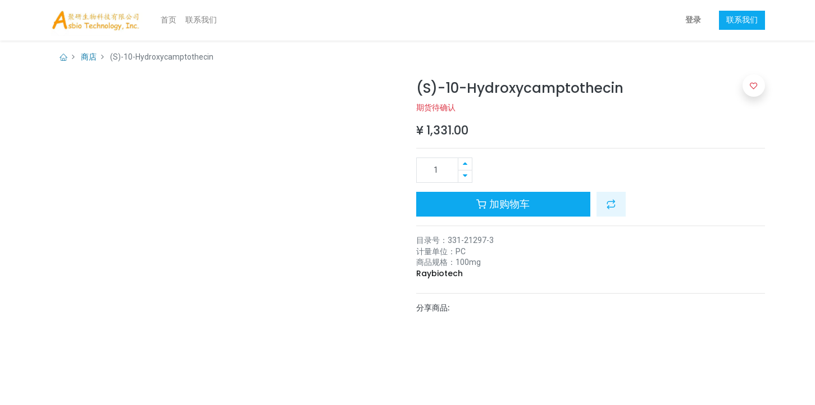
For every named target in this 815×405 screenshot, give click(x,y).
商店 (89, 56)
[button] (611, 204)
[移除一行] (465, 176)
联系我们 (742, 19)
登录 (693, 19)
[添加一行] (465, 164)
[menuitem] (168, 20)
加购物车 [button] (503, 204)
